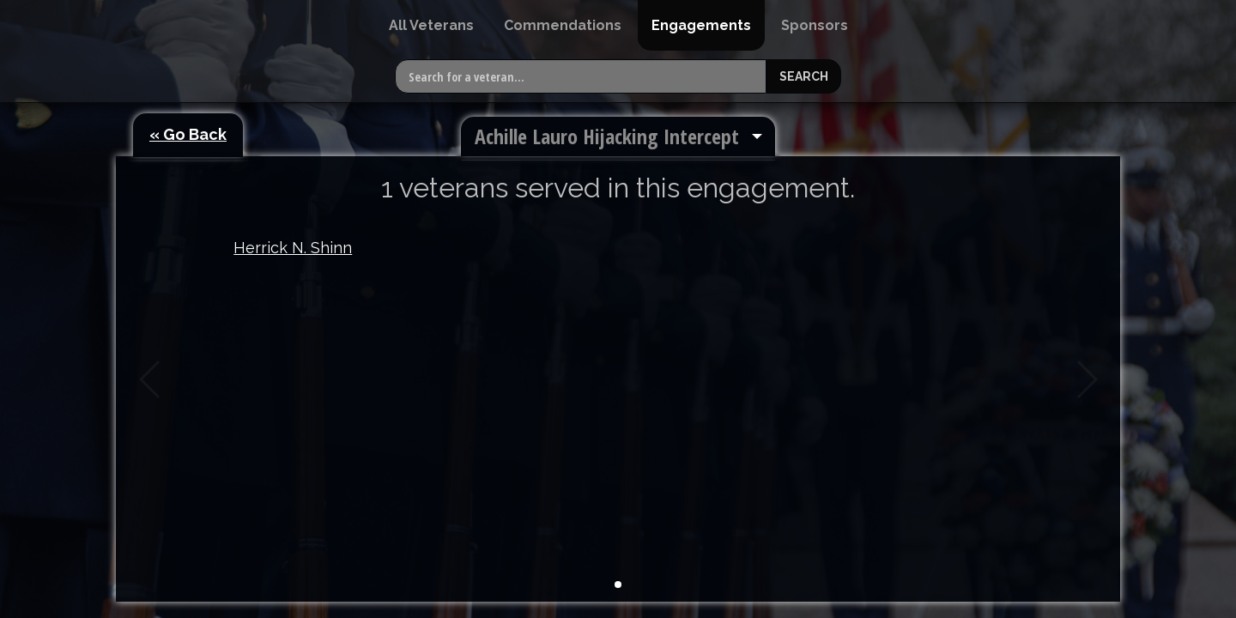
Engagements (701, 25)
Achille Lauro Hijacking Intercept (607, 136)
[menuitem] (431, 25)
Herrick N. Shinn (292, 248)
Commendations (562, 25)
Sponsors (814, 25)
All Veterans (431, 25)
